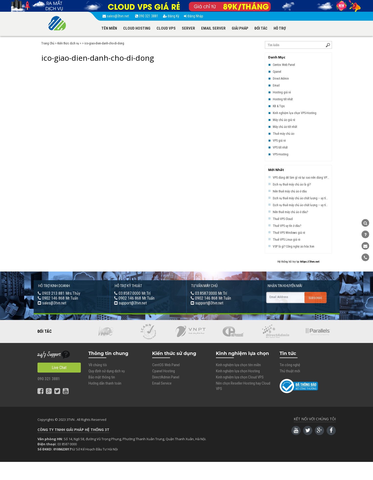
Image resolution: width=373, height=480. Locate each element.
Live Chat (59, 367)
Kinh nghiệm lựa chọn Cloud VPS (240, 377)
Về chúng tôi (97, 365)
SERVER (188, 28)
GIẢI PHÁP (240, 28)
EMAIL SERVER (213, 28)
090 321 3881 (146, 16)
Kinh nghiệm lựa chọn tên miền (238, 365)
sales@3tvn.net (116, 16)
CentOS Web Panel (166, 365)
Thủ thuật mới (290, 371)
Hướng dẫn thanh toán (104, 383)
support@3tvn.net (133, 303)
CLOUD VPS (166, 28)
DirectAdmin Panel (165, 377)
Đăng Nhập (193, 16)
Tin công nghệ (290, 365)
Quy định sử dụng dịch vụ (106, 371)
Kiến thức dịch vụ (68, 43)
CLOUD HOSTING (136, 28)
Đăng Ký (171, 16)
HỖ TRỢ (280, 28)
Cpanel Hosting (163, 371)
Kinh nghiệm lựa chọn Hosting (238, 371)
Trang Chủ (47, 43)
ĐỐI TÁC (260, 28)
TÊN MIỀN (109, 28)
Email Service (162, 383)
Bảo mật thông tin (101, 377)
